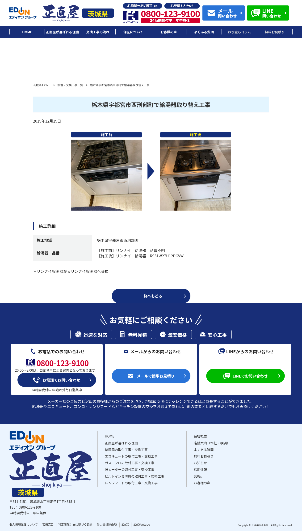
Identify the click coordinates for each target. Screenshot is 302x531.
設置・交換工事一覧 (70, 85)
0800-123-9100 (29, 507)
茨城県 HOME (41, 85)
